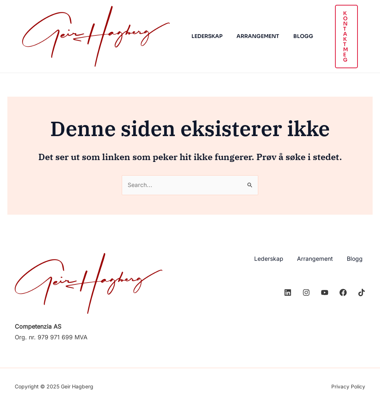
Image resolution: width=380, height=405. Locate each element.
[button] (341, 36)
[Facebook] (343, 291)
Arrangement (252, 36)
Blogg (294, 36)
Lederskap (205, 36)
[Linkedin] (287, 291)
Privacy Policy (348, 386)
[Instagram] (306, 291)
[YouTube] (324, 291)
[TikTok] (361, 291)
